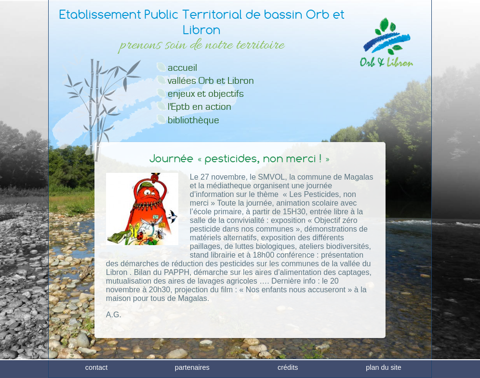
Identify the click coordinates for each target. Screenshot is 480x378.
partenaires (192, 370)
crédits (288, 370)
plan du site (383, 370)
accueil (182, 67)
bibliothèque (193, 120)
